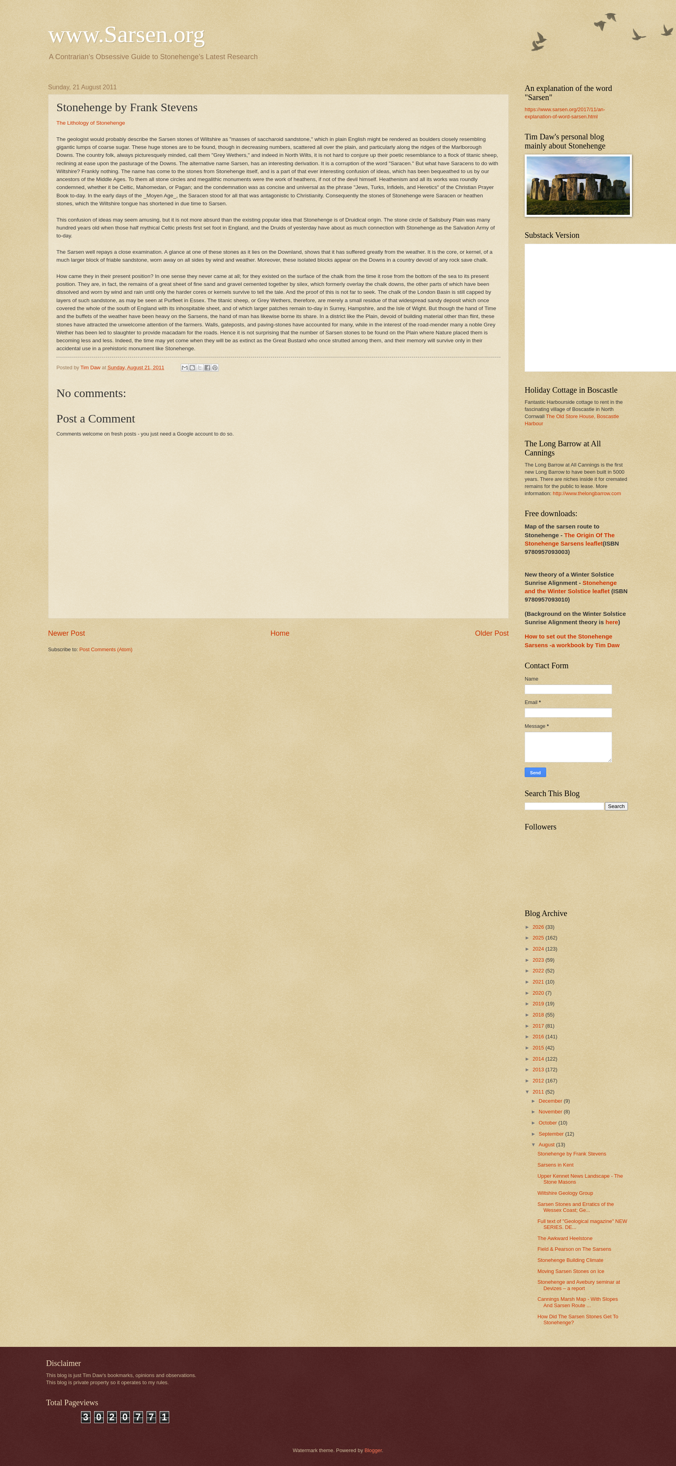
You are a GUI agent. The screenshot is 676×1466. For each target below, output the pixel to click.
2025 (539, 938)
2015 (539, 1048)
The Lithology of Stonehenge (90, 123)
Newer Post (66, 633)
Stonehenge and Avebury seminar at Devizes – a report (578, 1285)
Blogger (373, 1450)
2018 (539, 1015)
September (552, 1134)
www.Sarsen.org (126, 34)
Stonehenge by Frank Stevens (571, 1154)
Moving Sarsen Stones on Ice (570, 1271)
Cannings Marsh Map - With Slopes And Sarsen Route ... (577, 1302)
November (551, 1112)
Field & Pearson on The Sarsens (574, 1249)
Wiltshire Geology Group (565, 1193)
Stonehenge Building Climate (570, 1260)
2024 (539, 949)
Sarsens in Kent (555, 1165)
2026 (539, 927)
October (548, 1123)
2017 (539, 1026)
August (547, 1145)
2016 (539, 1037)
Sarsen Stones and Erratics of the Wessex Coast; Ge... (575, 1207)
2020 (539, 993)
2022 (539, 971)
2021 (539, 982)
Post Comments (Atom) (106, 649)
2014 (539, 1059)
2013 (539, 1069)
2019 (539, 1004)
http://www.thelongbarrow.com (587, 493)
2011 (539, 1092)
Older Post (492, 633)
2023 (539, 960)
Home (280, 633)
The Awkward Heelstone (565, 1238)
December (551, 1101)
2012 (539, 1081)
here (611, 622)
